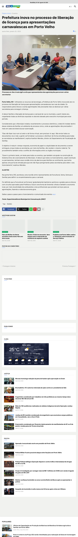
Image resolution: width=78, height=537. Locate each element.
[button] (3, 6)
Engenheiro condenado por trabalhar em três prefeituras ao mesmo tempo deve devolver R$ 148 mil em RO (43, 398)
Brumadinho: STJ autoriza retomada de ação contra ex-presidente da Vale (40, 388)
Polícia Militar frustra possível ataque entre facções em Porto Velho (38, 452)
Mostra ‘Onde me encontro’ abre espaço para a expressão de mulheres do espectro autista (39, 236)
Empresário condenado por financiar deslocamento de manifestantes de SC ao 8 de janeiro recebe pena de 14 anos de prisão (44, 425)
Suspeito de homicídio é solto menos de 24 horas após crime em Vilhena (40, 489)
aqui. (54, 194)
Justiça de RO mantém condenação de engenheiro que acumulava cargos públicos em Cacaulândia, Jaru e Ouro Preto (44, 416)
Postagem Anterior (9, 266)
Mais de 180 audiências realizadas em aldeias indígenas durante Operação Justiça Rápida (43, 407)
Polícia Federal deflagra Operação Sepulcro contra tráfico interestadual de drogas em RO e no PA (43, 462)
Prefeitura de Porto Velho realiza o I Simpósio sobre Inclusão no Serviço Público (64, 236)
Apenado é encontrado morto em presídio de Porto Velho (35, 443)
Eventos (15, 13)
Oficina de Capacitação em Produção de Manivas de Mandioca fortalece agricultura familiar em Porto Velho (42, 526)
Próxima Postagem (68, 266)
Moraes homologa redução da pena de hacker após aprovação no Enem (40, 378)
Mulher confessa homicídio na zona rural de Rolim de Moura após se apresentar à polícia (43, 481)
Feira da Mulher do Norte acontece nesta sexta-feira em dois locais (12, 236)
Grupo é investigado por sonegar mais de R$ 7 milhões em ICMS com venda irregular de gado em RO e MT (44, 471)
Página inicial (6, 13)
